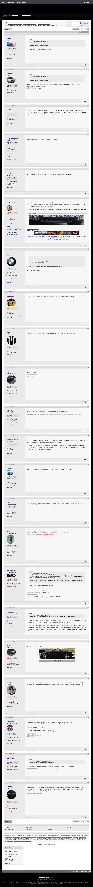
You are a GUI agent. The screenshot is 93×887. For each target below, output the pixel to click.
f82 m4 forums (64, 839)
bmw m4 (15, 838)
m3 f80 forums (17, 841)
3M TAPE (10, 73)
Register (86, 2)
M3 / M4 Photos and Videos (44, 24)
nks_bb (9, 173)
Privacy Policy (34, 883)
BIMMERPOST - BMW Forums (81, 871)
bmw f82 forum (8, 837)
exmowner (10, 721)
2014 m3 (14, 835)
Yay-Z (8, 372)
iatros (9, 682)
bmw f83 (64, 837)
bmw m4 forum (39, 838)
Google (70, 827)
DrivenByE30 (11, 570)
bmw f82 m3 (24, 837)
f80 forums (61, 838)
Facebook (29, 827)
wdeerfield (10, 411)
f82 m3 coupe (33, 839)
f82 (9, 839)
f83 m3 (70, 839)
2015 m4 (45, 835)
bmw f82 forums (16, 837)
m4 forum (23, 841)
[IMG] (6, 859)
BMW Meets (45, 16)
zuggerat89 (10, 296)
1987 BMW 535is (11, 231)
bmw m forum (82, 837)
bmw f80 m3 (71, 835)
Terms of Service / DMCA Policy (45, 883)
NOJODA (10, 646)
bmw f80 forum (55, 835)
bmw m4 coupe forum (30, 838)
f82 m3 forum (40, 839)
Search (65, 16)
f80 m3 (66, 838)
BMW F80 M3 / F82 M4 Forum (29, 24)
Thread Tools (83, 31)
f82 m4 (45, 839)
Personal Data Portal (57, 883)
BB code (7, 856)
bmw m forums (8, 838)
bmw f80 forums (64, 835)
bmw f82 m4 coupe (56, 837)
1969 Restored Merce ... (12, 228)
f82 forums (23, 839)
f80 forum (56, 838)
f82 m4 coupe (50, 839)
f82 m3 (27, 839)
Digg (49, 827)
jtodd (8, 254)
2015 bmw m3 (27, 835)
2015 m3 (41, 835)
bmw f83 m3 (69, 837)
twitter (8, 827)
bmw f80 (50, 835)
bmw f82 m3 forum (41, 837)
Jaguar (9, 333)
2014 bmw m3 (8, 835)
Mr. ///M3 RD (11, 202)
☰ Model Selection (21, 2)
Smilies (6, 858)
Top (90, 871)
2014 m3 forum (20, 835)
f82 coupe (12, 839)
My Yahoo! (50, 829)
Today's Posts (58, 16)
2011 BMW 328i (10, 158)
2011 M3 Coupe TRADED (12, 229)
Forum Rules (8, 863)
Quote (84, 64)
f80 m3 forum (71, 838)
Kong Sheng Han (12, 139)
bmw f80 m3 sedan (78, 835)
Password (68, 25)
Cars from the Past (11, 232)
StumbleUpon (10, 829)
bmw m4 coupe (20, 838)
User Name (68, 23)
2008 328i (9, 282)
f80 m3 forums (78, 838)
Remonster (10, 612)
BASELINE (10, 110)
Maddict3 (10, 38)
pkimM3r (10, 469)
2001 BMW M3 (10, 159)
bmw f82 (86, 835)
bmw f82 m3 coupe (31, 837)
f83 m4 (74, 839)
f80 (52, 838)
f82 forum (17, 839)
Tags (6, 833)
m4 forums (28, 841)
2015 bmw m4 (34, 835)
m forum (78, 839)
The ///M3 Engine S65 (12, 234)
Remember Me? (84, 23)
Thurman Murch (12, 440)
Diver (8, 531)
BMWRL (9, 787)
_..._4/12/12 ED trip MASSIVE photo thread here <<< (58, 596)
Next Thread (51, 844)
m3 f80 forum (10, 841)
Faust (8, 503)
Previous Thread (43, 844)
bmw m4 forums (47, 838)
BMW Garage (36, 16)
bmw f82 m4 (49, 837)
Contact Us (70, 871)
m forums (83, 839)
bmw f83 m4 (75, 837)
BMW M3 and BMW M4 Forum (15, 24)
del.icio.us (29, 829)
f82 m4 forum (57, 839)
